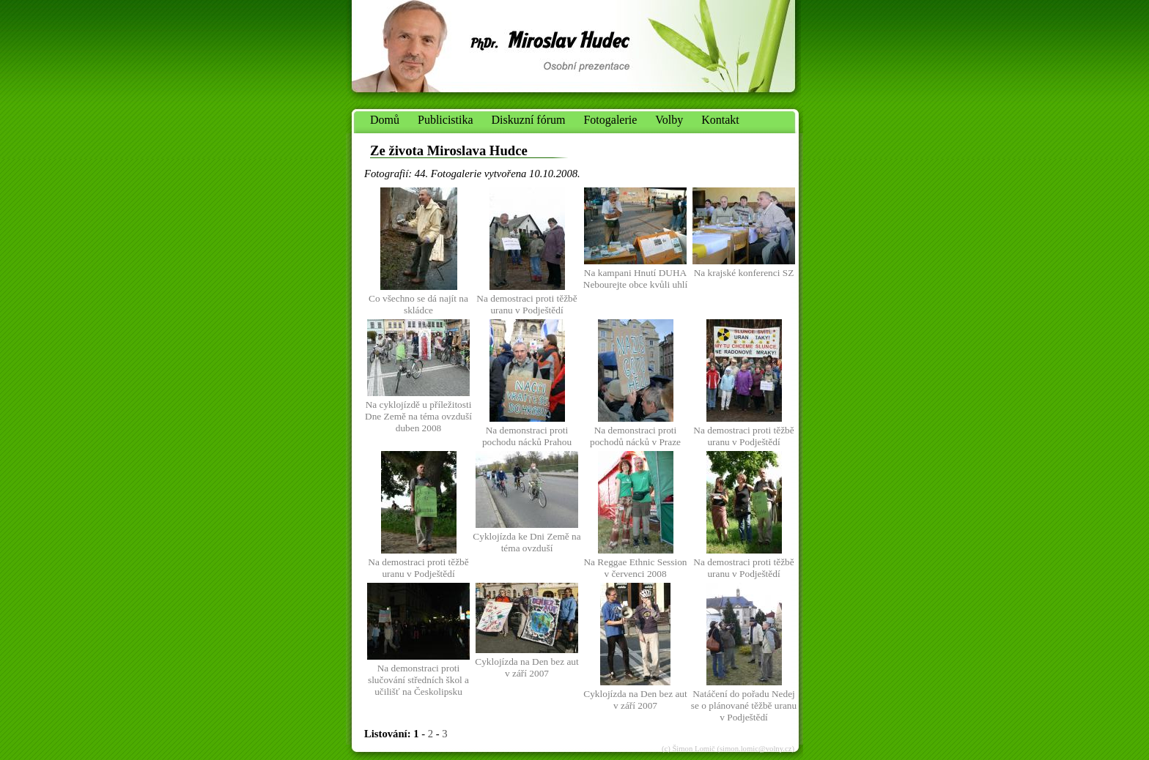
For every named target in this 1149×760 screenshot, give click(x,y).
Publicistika (445, 119)
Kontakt (720, 119)
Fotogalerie (610, 119)
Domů (384, 119)
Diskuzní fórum (529, 119)
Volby (669, 119)
